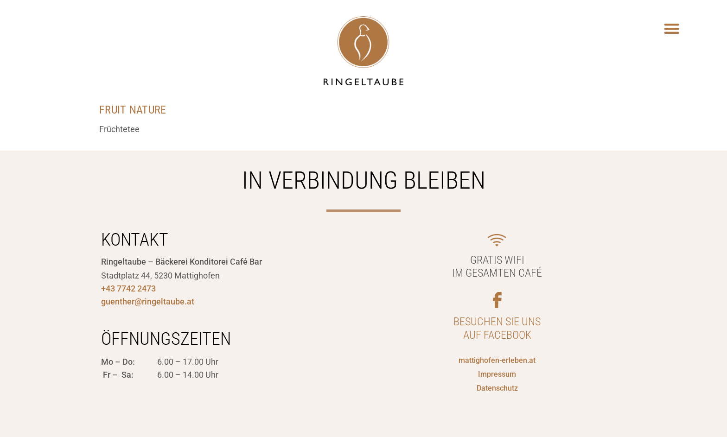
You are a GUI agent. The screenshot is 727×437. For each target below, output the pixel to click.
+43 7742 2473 (128, 288)
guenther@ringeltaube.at (147, 301)
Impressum (497, 374)
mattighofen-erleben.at (497, 360)
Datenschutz (497, 388)
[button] (672, 28)
